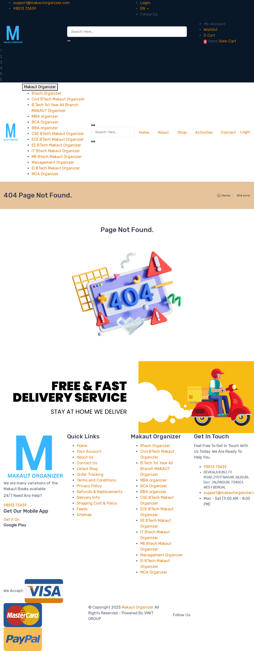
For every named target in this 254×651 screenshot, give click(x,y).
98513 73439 (24, 8)
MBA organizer (153, 480)
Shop (182, 132)
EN (143, 8)
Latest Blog (87, 468)
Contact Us (87, 463)
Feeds (82, 509)
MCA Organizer (153, 572)
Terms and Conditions (96, 480)
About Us (85, 457)
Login (145, 2)
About (163, 132)
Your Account (89, 451)
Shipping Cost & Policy (97, 503)
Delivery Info (88, 497)
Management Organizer (161, 555)
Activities (204, 132)
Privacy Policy (89, 486)
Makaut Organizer (138, 607)
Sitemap (84, 514)
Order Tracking (90, 474)
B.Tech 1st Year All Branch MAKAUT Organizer (156, 469)
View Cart (227, 41)
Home (144, 132)
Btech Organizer (155, 445)
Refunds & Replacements (100, 491)
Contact (228, 132)
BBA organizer (153, 491)
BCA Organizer (153, 486)
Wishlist (211, 29)
